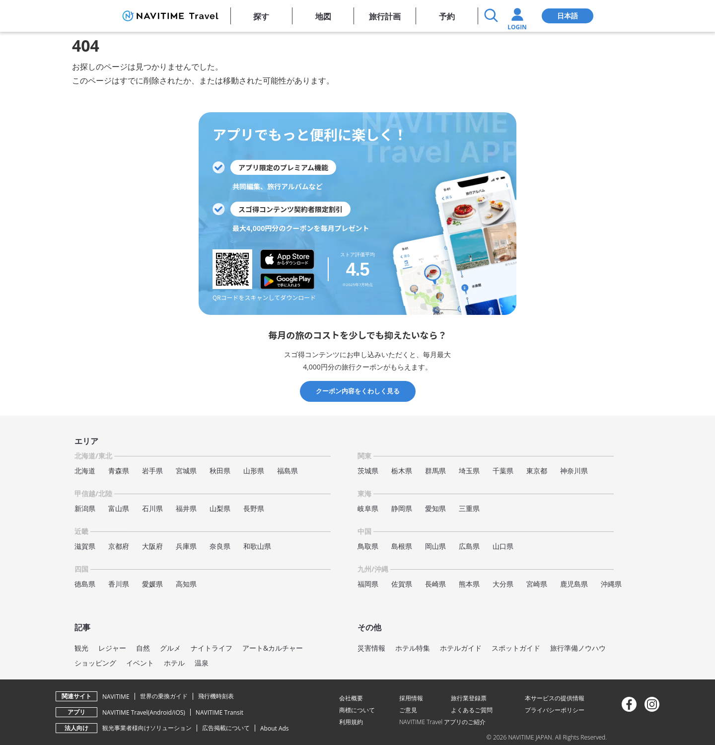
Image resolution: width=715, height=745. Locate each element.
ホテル (174, 663)
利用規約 (351, 722)
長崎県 (435, 584)
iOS (178, 712)
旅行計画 (385, 16)
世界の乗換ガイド (164, 696)
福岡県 (368, 584)
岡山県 (435, 546)
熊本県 (469, 584)
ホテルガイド (461, 648)
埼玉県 (469, 470)
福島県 (287, 470)
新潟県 (84, 508)
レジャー (112, 648)
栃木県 (401, 470)
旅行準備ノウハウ (578, 648)
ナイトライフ (211, 648)
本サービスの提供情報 (554, 698)
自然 (143, 648)
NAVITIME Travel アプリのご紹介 (442, 722)
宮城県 (186, 470)
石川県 (152, 508)
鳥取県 (368, 546)
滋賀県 (84, 546)
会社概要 (351, 698)
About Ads (274, 728)
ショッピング (95, 663)
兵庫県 (186, 546)
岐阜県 (368, 508)
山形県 (253, 470)
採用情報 (411, 698)
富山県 (118, 508)
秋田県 (220, 470)
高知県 (186, 584)
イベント (140, 663)
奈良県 (220, 546)
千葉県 (503, 470)
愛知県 (435, 508)
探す (261, 16)
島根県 (401, 546)
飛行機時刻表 (216, 696)
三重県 (469, 508)
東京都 (536, 470)
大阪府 (152, 546)
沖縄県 (611, 584)
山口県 (503, 546)
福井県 (186, 508)
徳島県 (84, 584)
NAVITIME (116, 696)
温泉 (202, 663)
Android (160, 712)
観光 (81, 648)
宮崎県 (536, 584)
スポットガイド (516, 648)
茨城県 (368, 470)
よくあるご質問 (472, 710)
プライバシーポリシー (554, 710)
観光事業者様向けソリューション (147, 728)
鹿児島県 (574, 584)
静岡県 (401, 508)
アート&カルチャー (272, 648)
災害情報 (371, 648)
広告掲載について (226, 728)
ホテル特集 (412, 648)
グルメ (170, 648)
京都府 (118, 546)
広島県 (469, 546)
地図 (323, 16)
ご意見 (408, 710)
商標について (357, 710)
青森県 (118, 470)
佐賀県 (401, 584)
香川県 (118, 584)
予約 (447, 16)
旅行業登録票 (469, 698)
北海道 (84, 470)
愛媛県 (152, 584)
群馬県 (435, 470)
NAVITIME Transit (219, 712)
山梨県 (220, 508)
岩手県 (152, 470)
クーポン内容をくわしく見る (358, 391)
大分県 (503, 584)
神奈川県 (574, 470)
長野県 (253, 508)
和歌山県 (257, 546)
